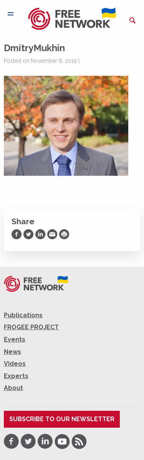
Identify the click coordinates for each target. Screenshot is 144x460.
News (12, 351)
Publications (23, 315)
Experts (16, 376)
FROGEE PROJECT (31, 327)
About (13, 388)
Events (14, 339)
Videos (15, 363)
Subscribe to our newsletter (61, 419)
